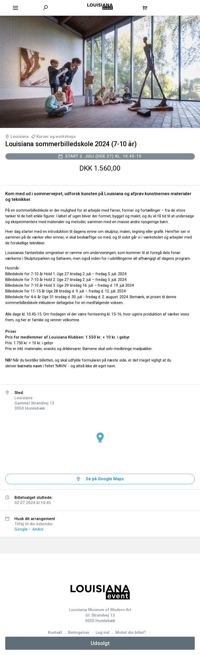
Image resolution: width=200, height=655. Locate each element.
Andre (38, 529)
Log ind (102, 632)
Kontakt (55, 632)
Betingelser (79, 632)
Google (21, 529)
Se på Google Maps (105, 478)
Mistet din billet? (130, 632)
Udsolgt (100, 643)
